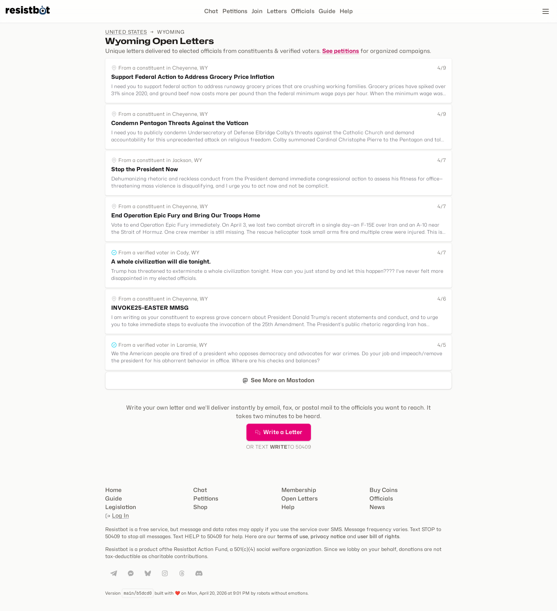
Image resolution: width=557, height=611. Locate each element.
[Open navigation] (545, 11)
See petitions (340, 51)
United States (126, 32)
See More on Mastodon (278, 380)
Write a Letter (278, 432)
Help (346, 11)
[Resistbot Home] (28, 17)
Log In (117, 515)
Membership (298, 490)
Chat (211, 11)
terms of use (292, 536)
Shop (200, 507)
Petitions (234, 11)
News (377, 507)
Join (257, 11)
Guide (327, 11)
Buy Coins (383, 490)
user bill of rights (378, 536)
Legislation (120, 507)
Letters (277, 11)
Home (113, 490)
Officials (302, 11)
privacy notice (328, 536)
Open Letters (299, 498)
